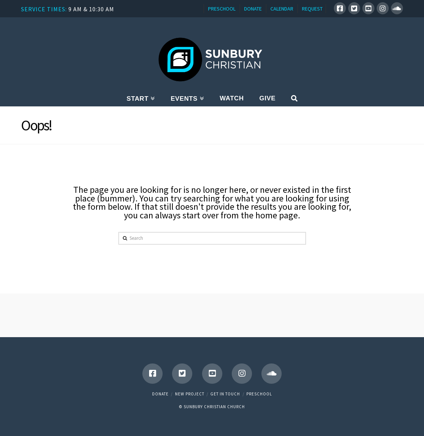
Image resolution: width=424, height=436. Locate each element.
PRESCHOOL (221, 8)
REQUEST (312, 8)
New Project (189, 394)
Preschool (259, 394)
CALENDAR (281, 8)
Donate (160, 394)
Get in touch (225, 394)
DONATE (253, 8)
